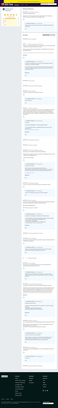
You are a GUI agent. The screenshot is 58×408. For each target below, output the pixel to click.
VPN (44, 380)
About (16, 378)
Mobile (30, 380)
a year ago (32, 80)
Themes (22, 4)
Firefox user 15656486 (33, 150)
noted (12, 402)
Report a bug (18, 393)
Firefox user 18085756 (33, 233)
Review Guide (18, 395)
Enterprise (31, 382)
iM (29, 80)
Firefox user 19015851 (33, 85)
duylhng (30, 145)
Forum (16, 391)
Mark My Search (9, 9)
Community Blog (19, 389)
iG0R (30, 347)
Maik (30, 200)
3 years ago (36, 12)
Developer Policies (19, 386)
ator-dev (9, 10)
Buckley (30, 320)
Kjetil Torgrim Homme (33, 44)
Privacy (2, 399)
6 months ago (33, 38)
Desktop (31, 378)
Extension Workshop (20, 382)
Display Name (31, 139)
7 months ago (40, 44)
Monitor (45, 384)
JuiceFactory (31, 12)
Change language (46, 401)
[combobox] (49, 4)
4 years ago (35, 320)
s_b (29, 263)
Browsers (45, 378)
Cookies (7, 399)
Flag (24, 19)
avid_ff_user (31, 183)
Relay (44, 382)
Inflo (30, 38)
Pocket (44, 386)
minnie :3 (30, 108)
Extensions (16, 4)
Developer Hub (18, 384)
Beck (30, 90)
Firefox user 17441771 (33, 365)
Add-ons (17, 376)
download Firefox (35, 1)
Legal (12, 399)
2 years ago (35, 108)
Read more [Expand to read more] (25, 54)
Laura (30, 238)
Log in (55, 1)
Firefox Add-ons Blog (20, 380)
